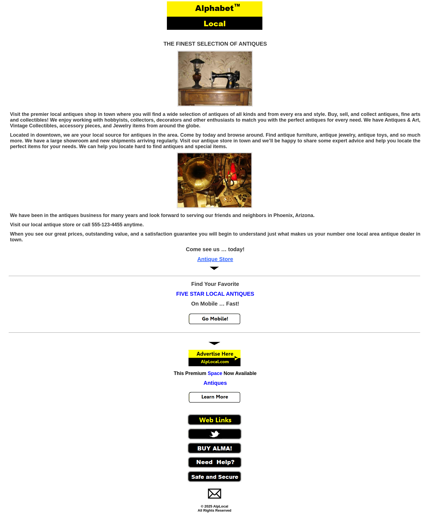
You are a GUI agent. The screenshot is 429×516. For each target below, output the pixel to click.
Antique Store (215, 259)
